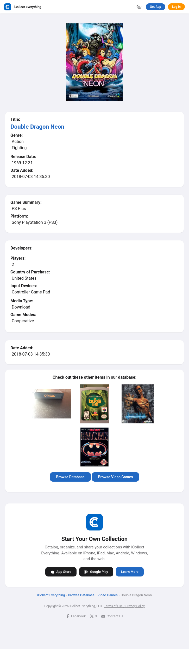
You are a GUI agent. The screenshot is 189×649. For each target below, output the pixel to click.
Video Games (108, 595)
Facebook (76, 616)
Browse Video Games (115, 477)
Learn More (129, 572)
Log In (176, 7)
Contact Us (112, 616)
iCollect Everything (51, 595)
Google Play (96, 571)
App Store (61, 571)
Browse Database (70, 477)
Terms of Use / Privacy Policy (124, 606)
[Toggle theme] (139, 7)
